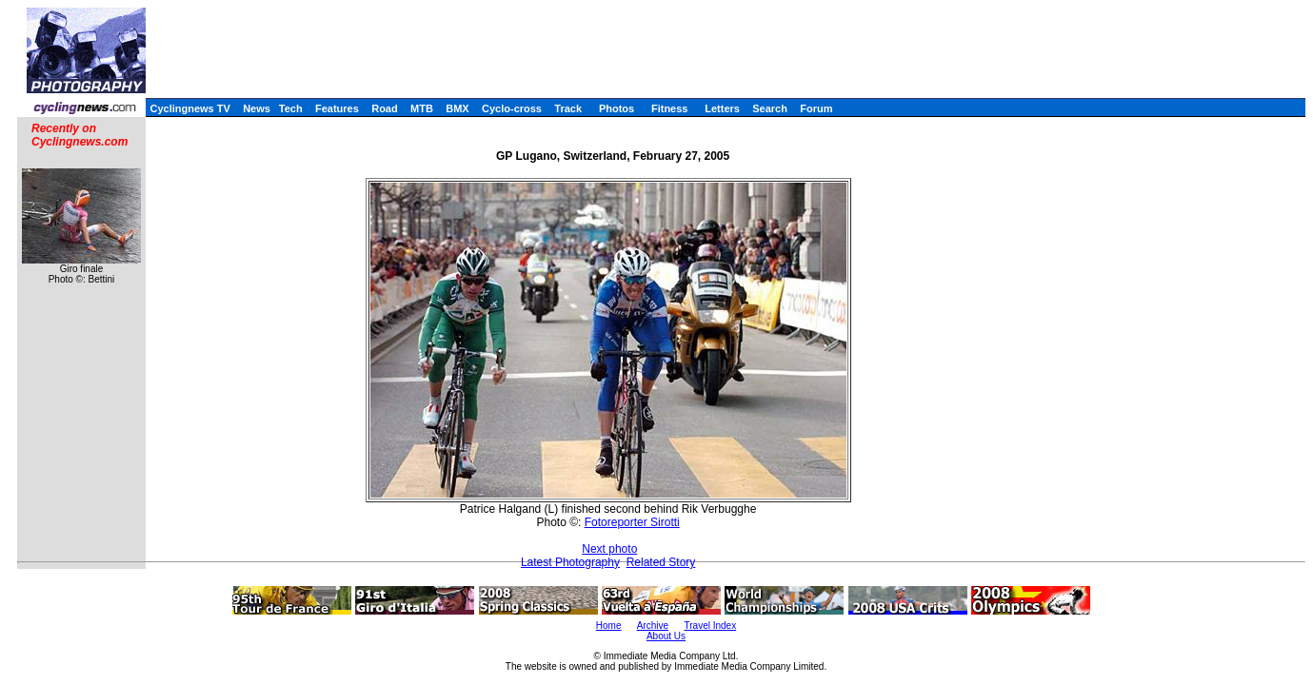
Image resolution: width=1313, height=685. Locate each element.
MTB (421, 108)
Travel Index (711, 625)
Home (609, 625)
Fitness (669, 108)
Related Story (661, 562)
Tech (291, 108)
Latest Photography (570, 562)
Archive (652, 625)
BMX (457, 108)
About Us (666, 636)
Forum (816, 108)
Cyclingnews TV (189, 108)
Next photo (609, 549)
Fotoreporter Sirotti (632, 522)
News (256, 108)
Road (384, 108)
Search (769, 108)
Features (337, 108)
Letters (722, 108)
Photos (616, 108)
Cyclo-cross (512, 108)
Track (568, 108)
